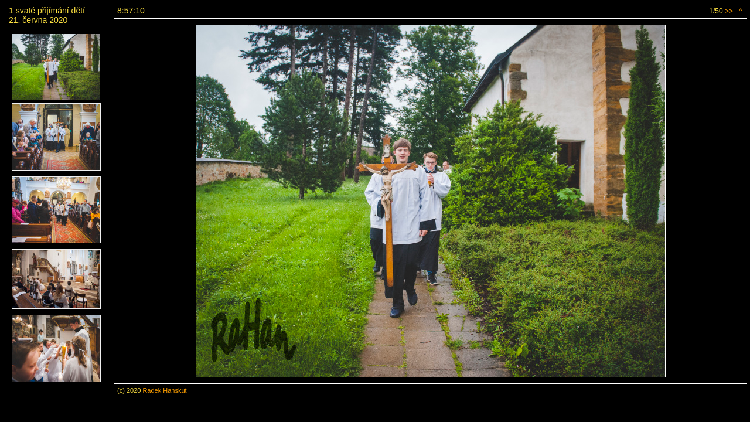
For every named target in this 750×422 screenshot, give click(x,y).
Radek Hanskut (164, 390)
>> (729, 11)
